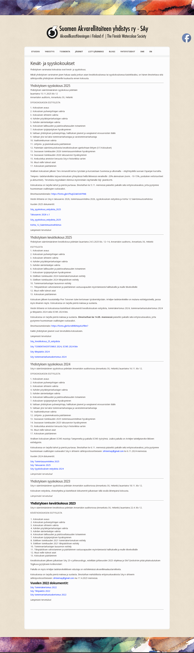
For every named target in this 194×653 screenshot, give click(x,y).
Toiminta (65, 51)
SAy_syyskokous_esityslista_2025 (45, 209)
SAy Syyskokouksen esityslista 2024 (47, 469)
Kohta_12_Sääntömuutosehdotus (45, 225)
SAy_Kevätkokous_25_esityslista (45, 341)
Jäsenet (79, 51)
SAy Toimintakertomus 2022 (43, 587)
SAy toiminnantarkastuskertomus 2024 (48, 357)
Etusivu (35, 51)
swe (142, 51)
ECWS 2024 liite (70, 346)
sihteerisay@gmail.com (113, 451)
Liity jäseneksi (96, 51)
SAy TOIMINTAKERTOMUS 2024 (46, 346)
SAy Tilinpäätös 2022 (40, 591)
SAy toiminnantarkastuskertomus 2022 (48, 594)
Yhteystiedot (127, 51)
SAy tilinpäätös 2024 (40, 351)
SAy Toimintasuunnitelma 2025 (44, 461)
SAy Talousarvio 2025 (40, 465)
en (150, 51)
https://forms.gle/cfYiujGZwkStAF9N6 (68, 194)
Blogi (112, 51)
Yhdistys (49, 51)
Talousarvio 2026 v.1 (40, 214)
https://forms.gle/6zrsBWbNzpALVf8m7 (69, 326)
